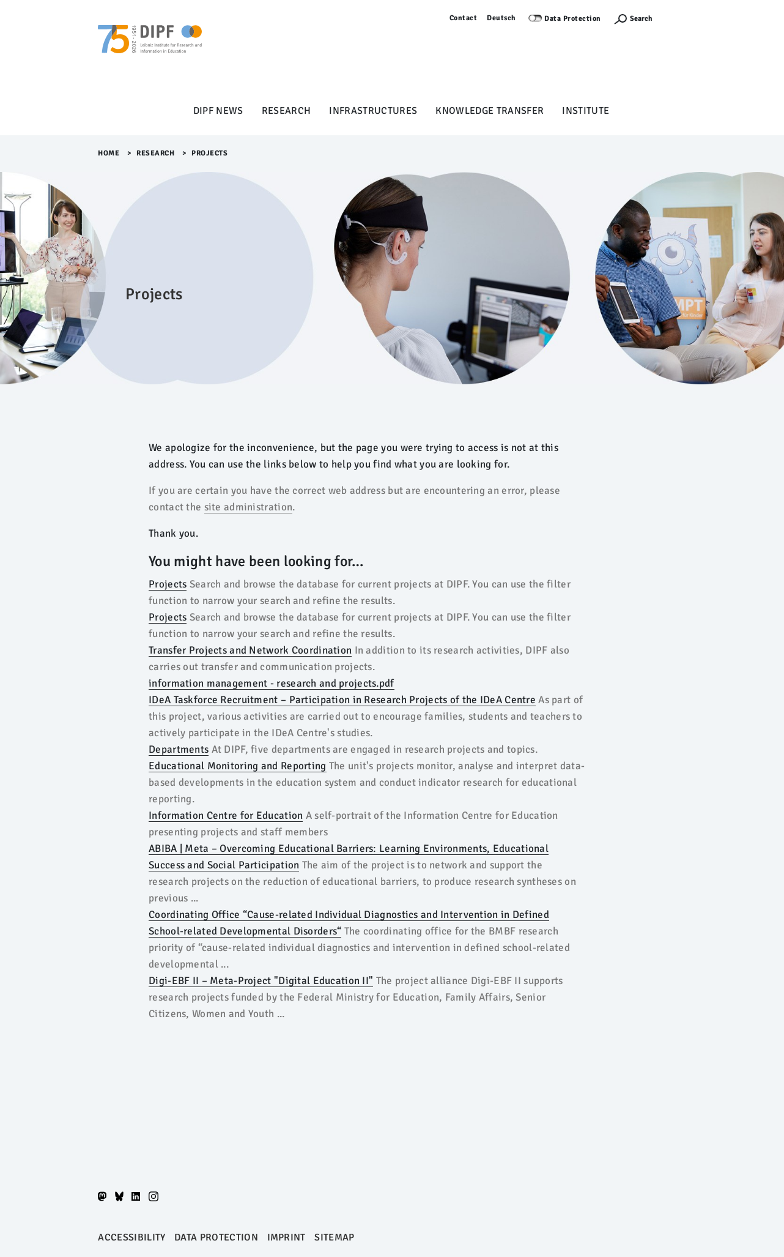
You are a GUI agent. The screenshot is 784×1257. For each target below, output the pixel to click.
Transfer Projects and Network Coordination (250, 650)
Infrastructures (373, 111)
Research (286, 111)
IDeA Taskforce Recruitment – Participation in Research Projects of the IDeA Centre (342, 699)
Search (641, 18)
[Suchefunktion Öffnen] (633, 18)
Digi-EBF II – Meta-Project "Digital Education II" (261, 980)
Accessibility (131, 1237)
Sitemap (334, 1237)
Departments (179, 749)
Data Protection (572, 18)
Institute (585, 111)
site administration (248, 507)
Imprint (286, 1237)
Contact (463, 18)
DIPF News (218, 111)
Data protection (216, 1237)
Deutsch (501, 18)
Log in (675, 18)
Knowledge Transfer (489, 111)
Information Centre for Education (226, 815)
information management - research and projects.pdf (271, 683)
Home (108, 153)
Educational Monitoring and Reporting (238, 765)
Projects (168, 584)
